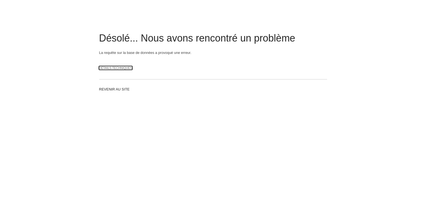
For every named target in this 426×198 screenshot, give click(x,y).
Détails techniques (115, 68)
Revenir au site (114, 89)
